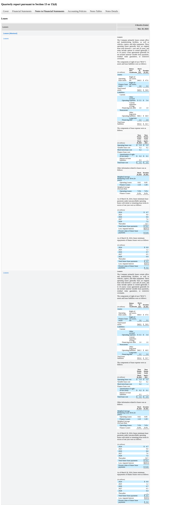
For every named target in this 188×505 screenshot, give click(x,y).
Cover (6, 11)
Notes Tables (96, 11)
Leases (6, 38)
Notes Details (111, 11)
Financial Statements (21, 11)
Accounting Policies (77, 11)
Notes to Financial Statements (49, 11)
